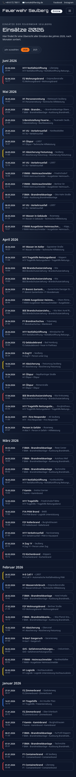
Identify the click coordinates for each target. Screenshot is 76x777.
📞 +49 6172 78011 (11, 2)
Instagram (68, 2)
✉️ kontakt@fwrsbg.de (32, 2)
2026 (25, 49)
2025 (35, 49)
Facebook (58, 2)
